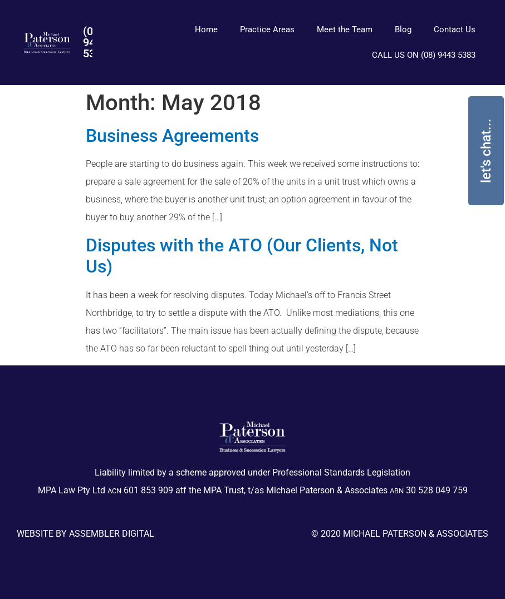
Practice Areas (267, 29)
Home (206, 29)
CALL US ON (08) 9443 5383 (423, 55)
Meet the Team (344, 29)
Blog (403, 29)
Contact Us (454, 29)
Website (35, 533)
